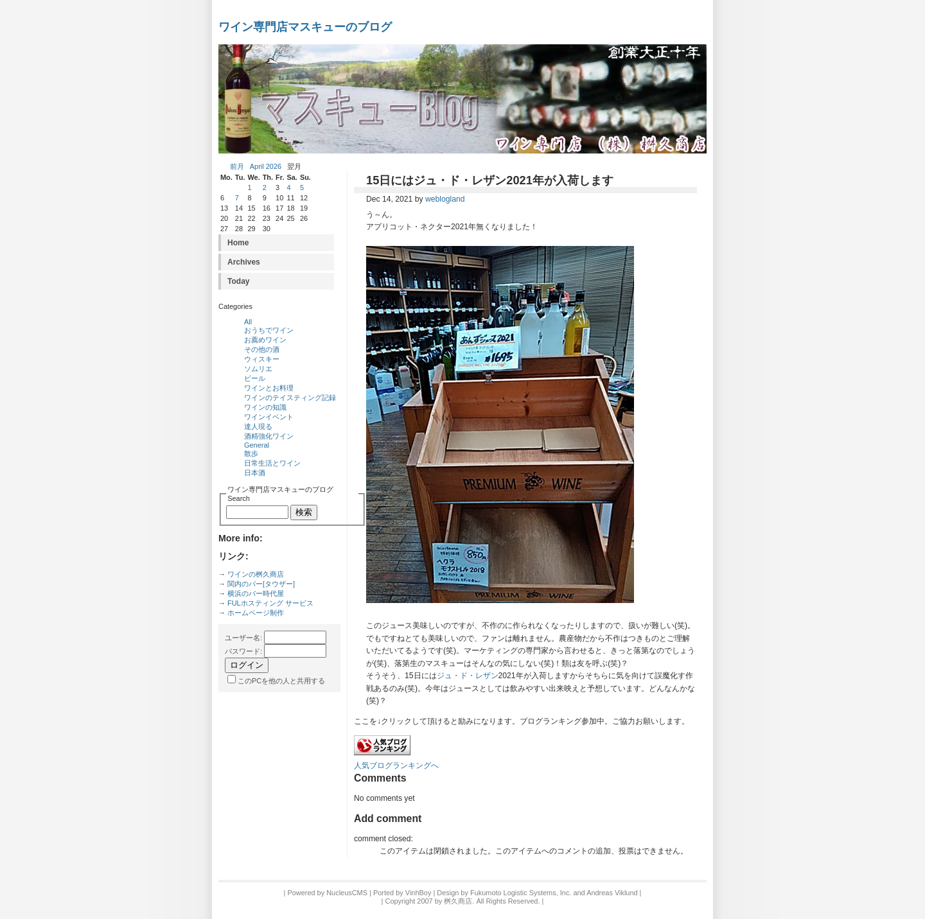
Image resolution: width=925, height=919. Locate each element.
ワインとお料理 (269, 388)
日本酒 (254, 473)
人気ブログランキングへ (396, 765)
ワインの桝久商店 (255, 574)
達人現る (258, 426)
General (256, 445)
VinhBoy (418, 893)
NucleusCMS (346, 893)
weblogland (445, 199)
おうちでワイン (269, 330)
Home (238, 242)
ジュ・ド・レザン (467, 675)
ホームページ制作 (255, 613)
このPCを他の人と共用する (281, 681)
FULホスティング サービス (270, 603)
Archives (243, 262)
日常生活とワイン (272, 463)
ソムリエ (258, 368)
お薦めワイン (265, 340)
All (248, 322)
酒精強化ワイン (269, 436)
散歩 (251, 453)
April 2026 (265, 166)
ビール (254, 378)
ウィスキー (261, 359)
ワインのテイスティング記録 (290, 397)
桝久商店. (459, 901)
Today (238, 281)
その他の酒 (261, 349)
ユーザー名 (242, 638)
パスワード (242, 651)
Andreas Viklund (611, 893)
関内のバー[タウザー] (261, 584)
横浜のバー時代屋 (255, 593)
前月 (237, 166)
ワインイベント (269, 417)
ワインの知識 (265, 407)
